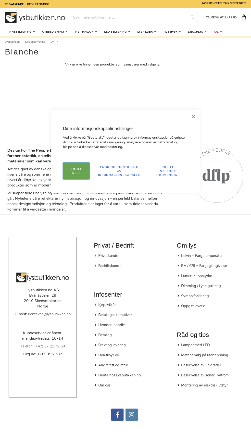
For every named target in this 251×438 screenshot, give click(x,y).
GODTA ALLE (76, 171)
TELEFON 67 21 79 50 (221, 17)
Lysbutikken (12, 42)
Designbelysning (35, 42)
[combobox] (133, 17)
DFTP (54, 42)
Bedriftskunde (38, 4)
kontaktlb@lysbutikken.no (49, 314)
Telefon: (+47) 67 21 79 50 (43, 346)
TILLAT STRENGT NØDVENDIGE (167, 171)
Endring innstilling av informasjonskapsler (119, 171)
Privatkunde (14, 4)
